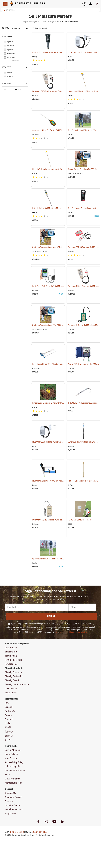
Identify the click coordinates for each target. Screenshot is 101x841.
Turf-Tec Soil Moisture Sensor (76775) (83, 481)
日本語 (8, 727)
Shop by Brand (12, 680)
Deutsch (9, 719)
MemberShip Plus (13, 783)
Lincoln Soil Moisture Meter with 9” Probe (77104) (53, 403)
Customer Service (13, 797)
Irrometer (71, 329)
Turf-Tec (70, 485)
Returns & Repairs (13, 660)
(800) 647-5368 (17, 832)
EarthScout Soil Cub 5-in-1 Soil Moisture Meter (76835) (55, 286)
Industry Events (12, 805)
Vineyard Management (31, 21)
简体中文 (9, 731)
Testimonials (11, 656)
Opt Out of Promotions (16, 770)
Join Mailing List (13, 766)
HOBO (70, 56)
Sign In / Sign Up (13, 750)
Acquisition (10, 813)
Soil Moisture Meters (70, 21)
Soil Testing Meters (51, 21)
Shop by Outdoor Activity (17, 684)
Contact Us (10, 793)
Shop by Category (13, 672)
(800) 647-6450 (40, 832)
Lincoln (70, 95)
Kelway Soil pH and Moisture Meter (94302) (50, 52)
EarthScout (35, 290)
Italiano (8, 723)
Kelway (34, 56)
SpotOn (70, 134)
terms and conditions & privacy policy (71, 632)
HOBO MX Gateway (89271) (79, 520)
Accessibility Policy (14, 762)
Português (10, 711)
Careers (9, 801)
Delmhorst (35, 524)
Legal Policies (11, 754)
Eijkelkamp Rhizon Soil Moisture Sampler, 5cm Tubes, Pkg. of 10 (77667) (62, 364)
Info (7, 703)
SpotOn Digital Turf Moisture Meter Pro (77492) (52, 559)
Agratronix (35, 134)
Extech (34, 212)
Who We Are (11, 647)
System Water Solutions (75, 173)
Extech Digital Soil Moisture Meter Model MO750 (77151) (56, 208)
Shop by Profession (14, 676)
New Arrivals (11, 688)
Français (9, 715)
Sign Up (51, 616)
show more (15, 61)
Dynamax (35, 95)
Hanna (34, 485)
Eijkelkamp (35, 368)
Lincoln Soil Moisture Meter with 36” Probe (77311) (53, 169)
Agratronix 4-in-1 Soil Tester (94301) (47, 130)
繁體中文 (9, 735)
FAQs (7, 774)
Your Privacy (11, 758)
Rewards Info (11, 664)
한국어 (8, 740)
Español (8, 707)
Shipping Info (11, 651)
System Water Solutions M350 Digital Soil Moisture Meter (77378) (59, 247)
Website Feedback (14, 809)
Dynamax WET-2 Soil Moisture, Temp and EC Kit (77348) (55, 91)
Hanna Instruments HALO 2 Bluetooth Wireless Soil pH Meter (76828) (61, 481)
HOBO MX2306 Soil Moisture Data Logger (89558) (53, 442)
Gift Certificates (12, 778)
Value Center (11, 692)
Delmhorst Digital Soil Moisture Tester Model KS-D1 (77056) (57, 520)
